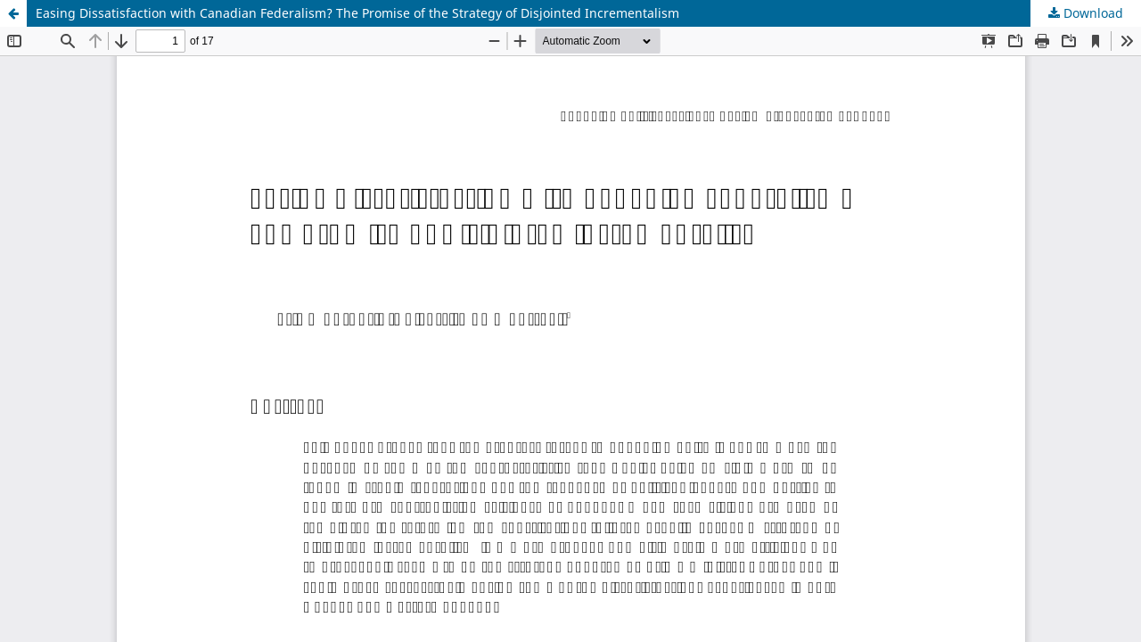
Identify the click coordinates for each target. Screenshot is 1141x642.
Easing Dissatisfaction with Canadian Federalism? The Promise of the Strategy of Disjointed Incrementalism (357, 12)
